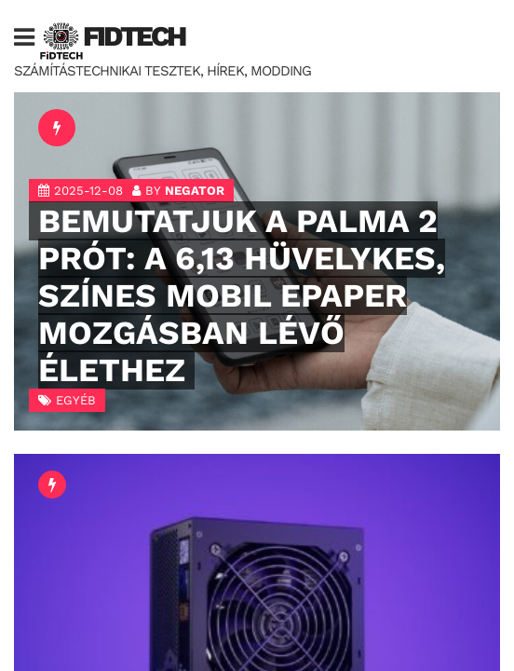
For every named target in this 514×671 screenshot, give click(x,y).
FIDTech (133, 36)
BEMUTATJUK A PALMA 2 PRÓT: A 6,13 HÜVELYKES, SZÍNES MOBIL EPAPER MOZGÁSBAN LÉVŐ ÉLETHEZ (241, 295)
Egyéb (76, 400)
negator (194, 191)
